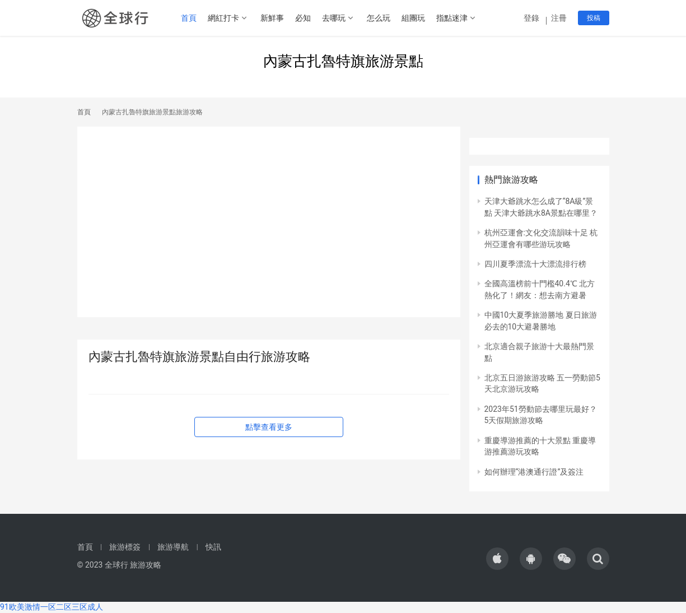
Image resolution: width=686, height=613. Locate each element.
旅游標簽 (125, 546)
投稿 (593, 18)
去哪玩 (334, 17)
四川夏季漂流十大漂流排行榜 (535, 263)
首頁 (189, 17)
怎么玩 (378, 17)
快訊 (213, 546)
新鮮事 (272, 17)
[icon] (497, 558)
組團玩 (413, 17)
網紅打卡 (223, 17)
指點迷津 (452, 17)
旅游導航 (173, 546)
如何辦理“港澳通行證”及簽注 (534, 471)
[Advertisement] (268, 227)
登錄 (532, 17)
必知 (303, 17)
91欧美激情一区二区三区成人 (51, 606)
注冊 (559, 17)
